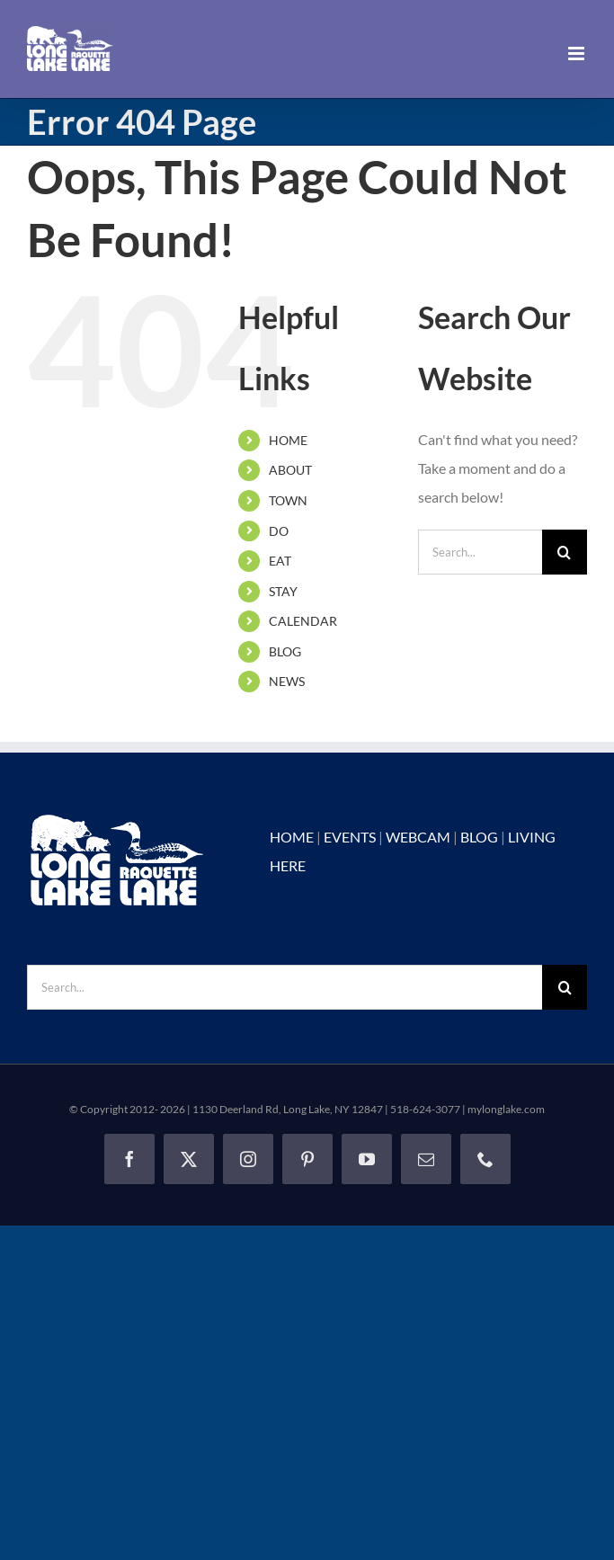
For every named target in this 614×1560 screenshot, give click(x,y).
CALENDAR (303, 620)
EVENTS (350, 836)
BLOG (285, 651)
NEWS (287, 681)
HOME (288, 440)
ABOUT (290, 469)
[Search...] (480, 552)
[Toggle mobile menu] (577, 53)
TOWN (288, 500)
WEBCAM (418, 836)
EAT (280, 560)
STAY (283, 591)
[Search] (564, 552)
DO (279, 531)
